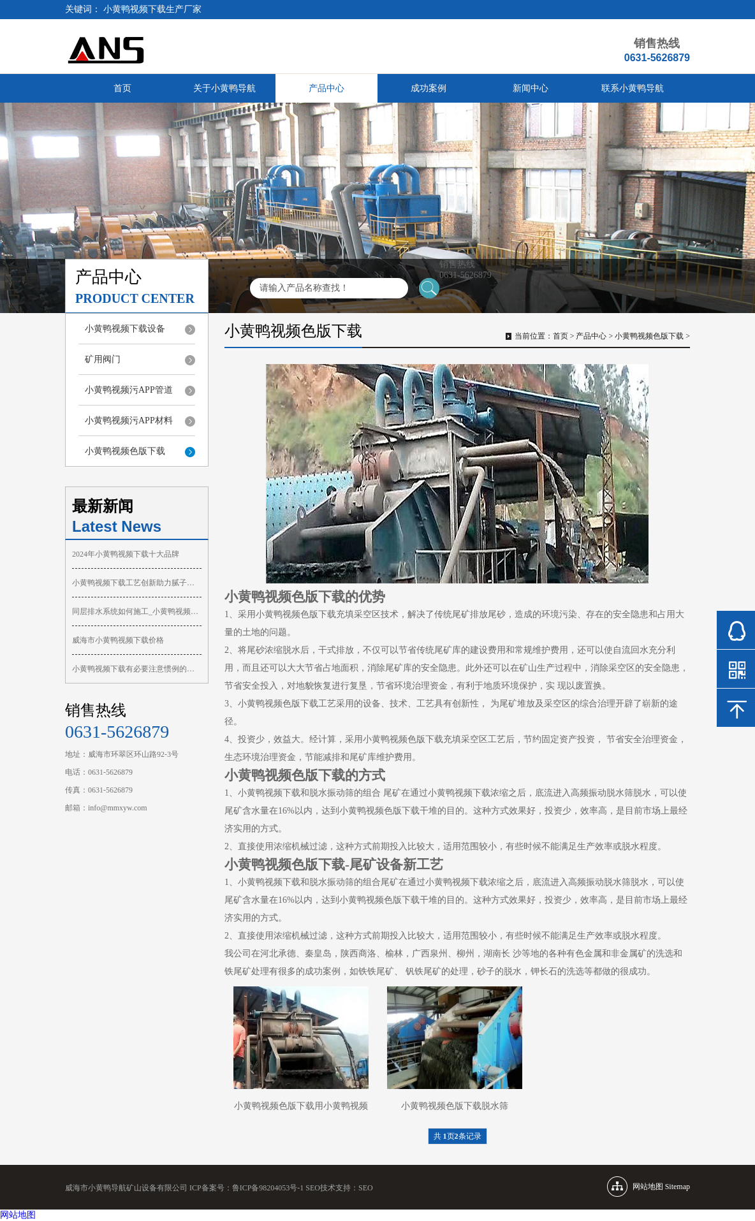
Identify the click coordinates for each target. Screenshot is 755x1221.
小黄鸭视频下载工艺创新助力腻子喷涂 (137, 582)
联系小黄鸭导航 (632, 88)
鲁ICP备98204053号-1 (268, 1187)
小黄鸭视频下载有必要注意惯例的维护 (137, 668)
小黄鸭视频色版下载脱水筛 (454, 1106)
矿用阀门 (103, 359)
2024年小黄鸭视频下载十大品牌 (125, 554)
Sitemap (677, 1186)
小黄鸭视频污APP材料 (129, 420)
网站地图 (18, 1215)
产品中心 (326, 88)
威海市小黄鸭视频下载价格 (118, 640)
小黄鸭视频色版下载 (125, 451)
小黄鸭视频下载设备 (125, 328)
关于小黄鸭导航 (224, 88)
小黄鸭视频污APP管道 (129, 390)
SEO (365, 1187)
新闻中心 (530, 88)
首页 (122, 88)
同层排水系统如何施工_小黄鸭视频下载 (137, 611)
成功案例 (428, 88)
